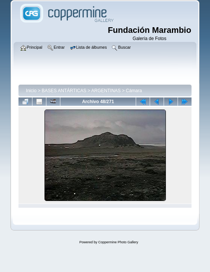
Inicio (31, 90)
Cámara (134, 90)
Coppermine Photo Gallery (118, 242)
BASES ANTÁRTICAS (64, 90)
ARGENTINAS (106, 90)
